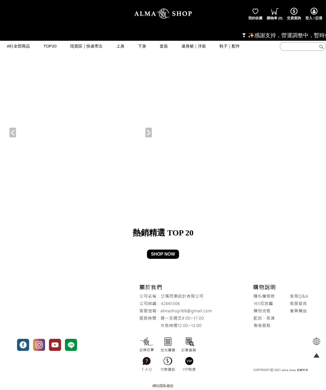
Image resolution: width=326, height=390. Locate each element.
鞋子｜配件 (230, 46)
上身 (120, 46)
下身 (142, 46)
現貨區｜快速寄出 (86, 46)
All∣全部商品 (18, 46)
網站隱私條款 (163, 386)
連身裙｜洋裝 (193, 46)
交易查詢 (294, 13)
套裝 (164, 46)
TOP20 (50, 46)
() (275, 13)
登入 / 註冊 (313, 13)
